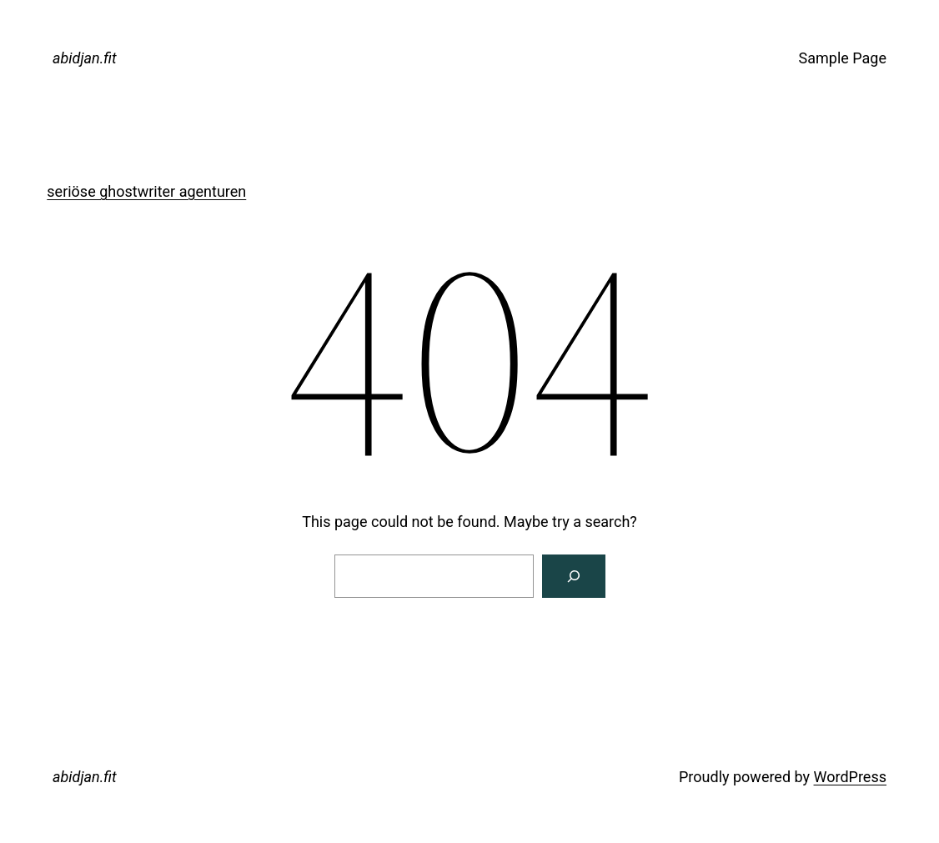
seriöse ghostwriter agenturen (146, 191)
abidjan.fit (85, 58)
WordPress (850, 776)
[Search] (573, 576)
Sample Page (842, 58)
